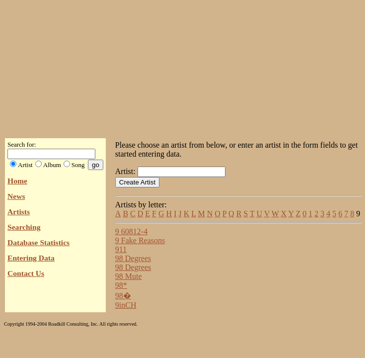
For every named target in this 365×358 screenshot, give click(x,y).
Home (17, 181)
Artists (18, 211)
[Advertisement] (182, 66)
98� (123, 295)
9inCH (126, 305)
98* (121, 285)
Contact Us (25, 273)
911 (121, 249)
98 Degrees (133, 258)
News (16, 196)
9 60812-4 (131, 231)
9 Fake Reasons (140, 240)
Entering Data (31, 258)
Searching (23, 227)
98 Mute (128, 276)
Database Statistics (38, 242)
